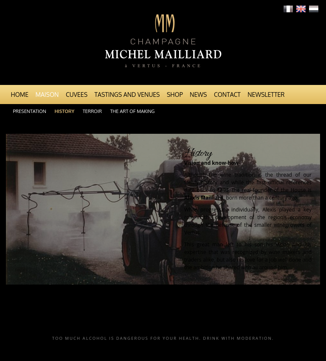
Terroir (92, 111)
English (301, 9)
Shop (175, 94)
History (64, 111)
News (198, 94)
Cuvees (76, 94)
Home (20, 94)
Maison (47, 94)
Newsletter (265, 94)
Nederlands (313, 9)
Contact (227, 94)
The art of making (132, 111)
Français (288, 9)
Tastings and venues (127, 94)
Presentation (29, 111)
